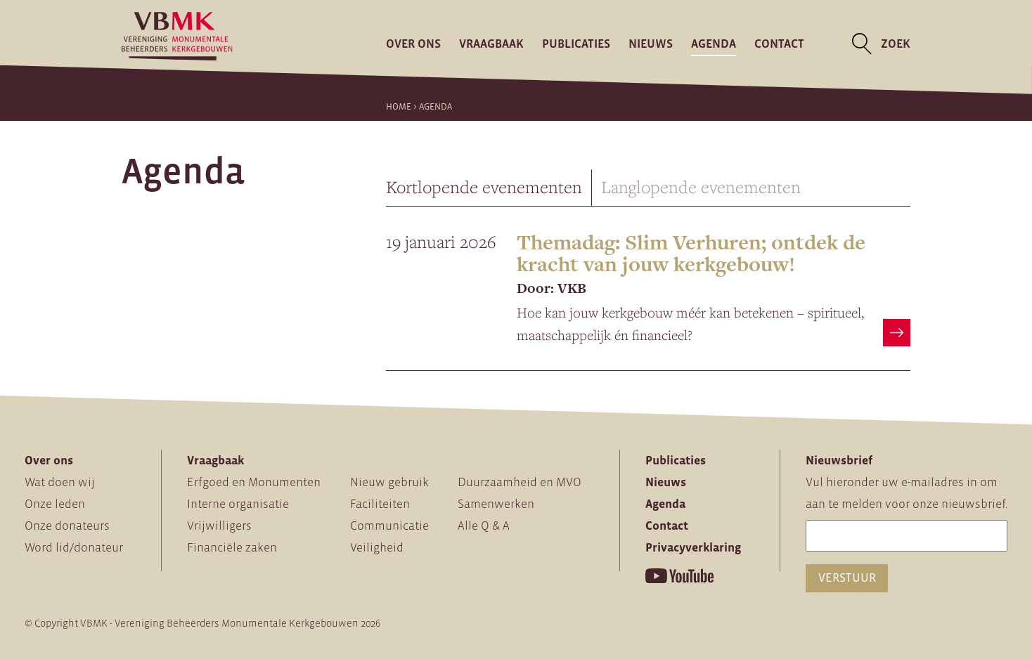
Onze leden (55, 504)
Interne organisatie (238, 504)
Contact (779, 44)
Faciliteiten (380, 504)
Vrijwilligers (219, 525)
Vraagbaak (491, 44)
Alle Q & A (484, 525)
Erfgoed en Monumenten (254, 482)
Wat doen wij (60, 482)
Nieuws (650, 44)
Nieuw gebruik (389, 482)
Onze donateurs (67, 525)
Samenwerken (496, 504)
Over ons (413, 44)
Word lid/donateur (74, 547)
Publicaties (576, 44)
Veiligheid (377, 547)
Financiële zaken (232, 547)
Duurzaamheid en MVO (519, 482)
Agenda (713, 44)
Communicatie (389, 525)
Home (398, 106)
